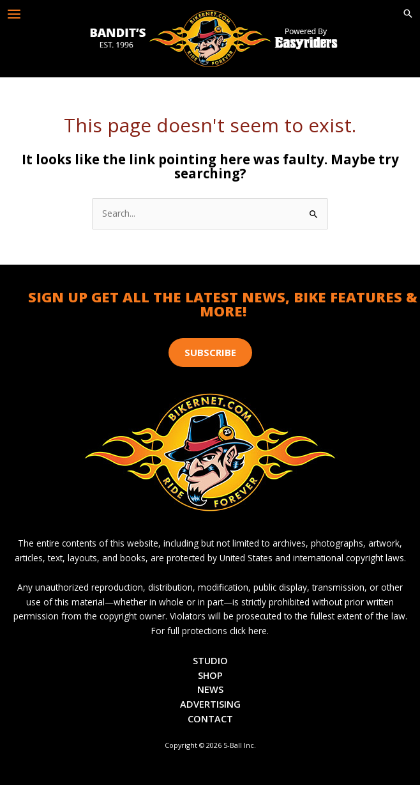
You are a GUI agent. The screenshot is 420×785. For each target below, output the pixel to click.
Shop (210, 675)
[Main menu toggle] (14, 14)
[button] (408, 14)
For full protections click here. (210, 631)
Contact (210, 718)
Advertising (210, 703)
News (210, 689)
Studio (210, 660)
